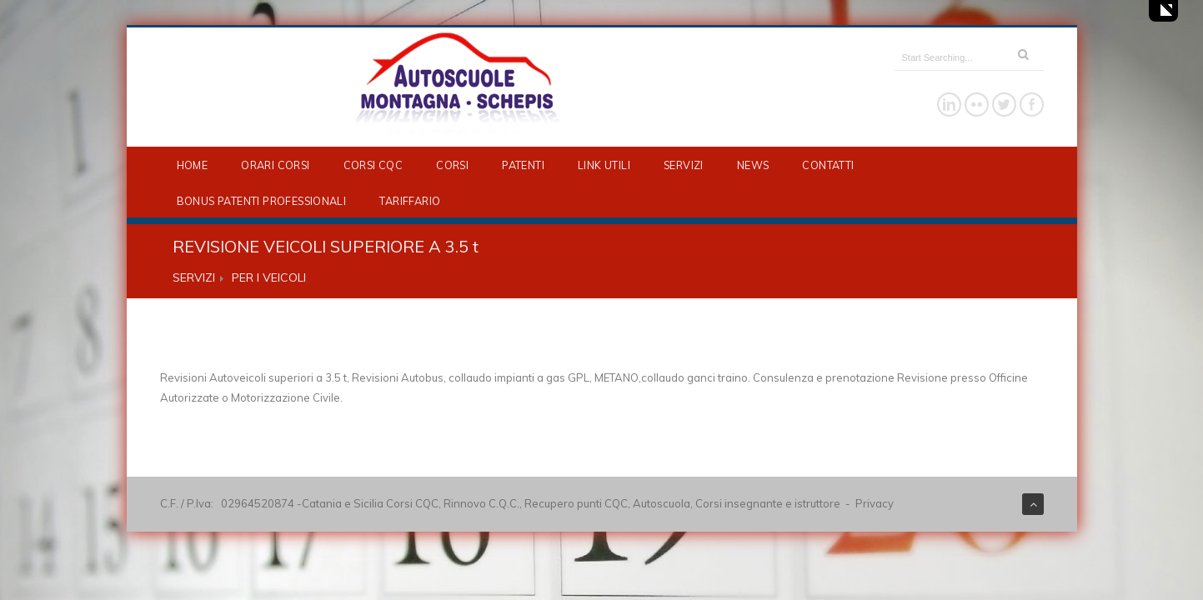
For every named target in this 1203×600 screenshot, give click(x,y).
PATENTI (523, 165)
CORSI (452, 165)
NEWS (753, 165)
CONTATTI (828, 165)
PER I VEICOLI (269, 277)
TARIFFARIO (409, 201)
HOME (192, 165)
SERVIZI (684, 165)
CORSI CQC (373, 165)
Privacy (874, 503)
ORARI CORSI (275, 165)
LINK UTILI (604, 165)
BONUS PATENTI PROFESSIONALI (262, 201)
